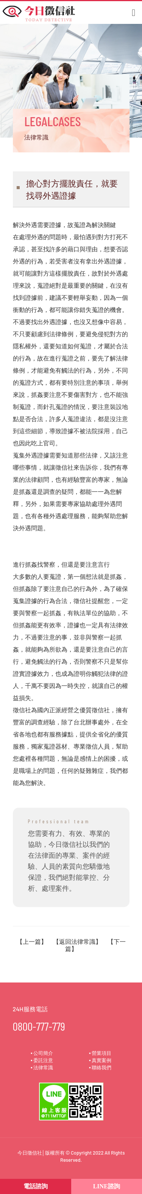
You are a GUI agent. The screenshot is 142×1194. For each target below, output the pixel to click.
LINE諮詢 (106, 1186)
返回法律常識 (77, 941)
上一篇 (32, 941)
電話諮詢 (35, 1186)
